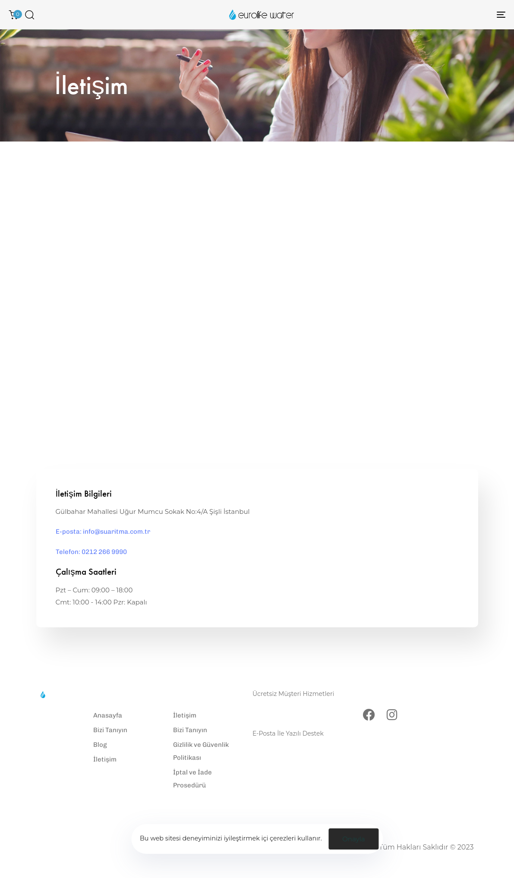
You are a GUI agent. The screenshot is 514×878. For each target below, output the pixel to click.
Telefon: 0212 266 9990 (91, 552)
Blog (100, 745)
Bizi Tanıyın (110, 730)
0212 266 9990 (280, 706)
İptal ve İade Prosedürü (192, 778)
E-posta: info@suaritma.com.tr (103, 531)
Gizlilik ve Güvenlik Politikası (201, 751)
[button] (29, 14)
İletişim (105, 759)
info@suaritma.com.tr (294, 746)
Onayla (353, 839)
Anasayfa (107, 715)
